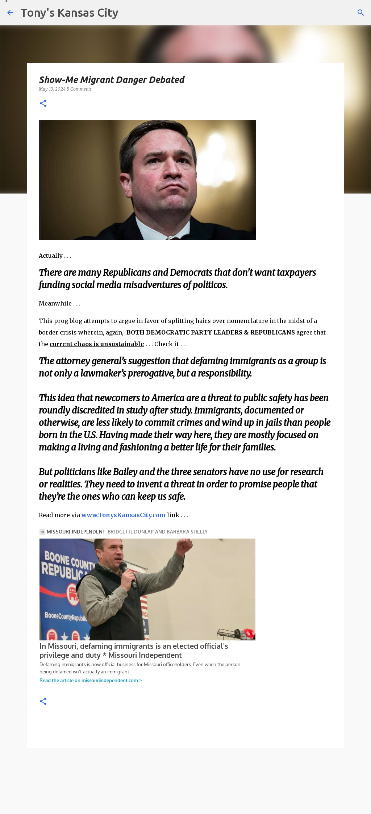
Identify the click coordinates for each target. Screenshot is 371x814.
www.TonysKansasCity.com (124, 515)
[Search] (361, 12)
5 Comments (79, 89)
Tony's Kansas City (69, 12)
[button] (43, 104)
